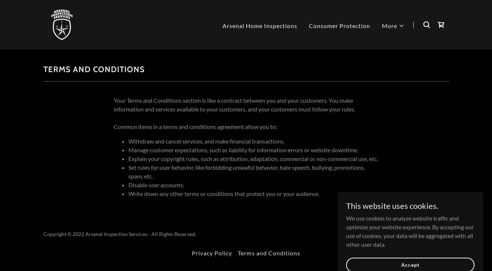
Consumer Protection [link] (339, 25)
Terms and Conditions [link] (269, 253)
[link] (62, 23)
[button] (393, 25)
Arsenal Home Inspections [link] (259, 25)
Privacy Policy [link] (212, 253)
